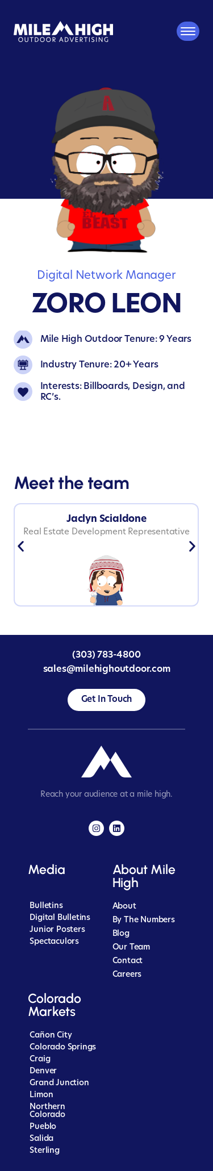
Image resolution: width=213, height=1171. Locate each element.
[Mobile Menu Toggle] (188, 31)
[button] (21, 547)
